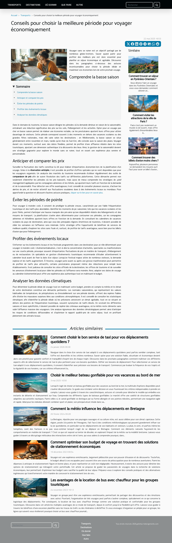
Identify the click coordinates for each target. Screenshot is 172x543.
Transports (14, 4)
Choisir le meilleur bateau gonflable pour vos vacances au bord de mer (105, 375)
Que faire (66, 4)
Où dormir (50, 4)
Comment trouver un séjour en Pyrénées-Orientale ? (143, 77)
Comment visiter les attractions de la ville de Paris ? (143, 118)
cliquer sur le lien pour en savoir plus (87, 192)
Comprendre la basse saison (29, 92)
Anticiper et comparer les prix (30, 97)
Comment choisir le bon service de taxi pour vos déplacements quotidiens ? (99, 339)
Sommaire (23, 86)
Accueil (14, 15)
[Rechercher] (139, 5)
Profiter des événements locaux (31, 109)
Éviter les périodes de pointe (30, 103)
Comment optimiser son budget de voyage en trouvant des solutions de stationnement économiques (104, 444)
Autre (79, 4)
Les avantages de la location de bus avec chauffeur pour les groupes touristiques (104, 482)
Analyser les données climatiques (32, 114)
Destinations (33, 4)
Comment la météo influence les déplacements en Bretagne (98, 409)
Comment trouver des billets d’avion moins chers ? (143, 159)
